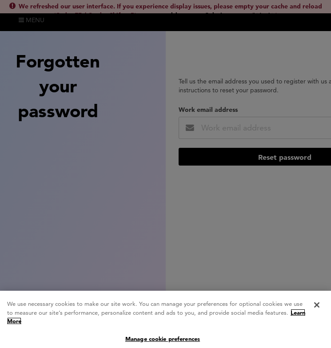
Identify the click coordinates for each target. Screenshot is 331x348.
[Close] (317, 307)
